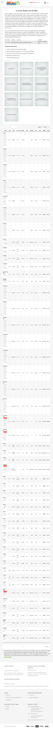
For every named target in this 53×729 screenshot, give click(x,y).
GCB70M (4, 239)
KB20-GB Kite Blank (5, 272)
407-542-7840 (34, 713)
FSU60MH (4, 207)
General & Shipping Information (13, 697)
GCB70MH (5, 247)
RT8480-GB (5, 464)
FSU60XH (4, 223)
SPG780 (4, 511)
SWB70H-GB (5, 598)
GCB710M (4, 255)
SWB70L (4, 605)
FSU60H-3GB (5, 196)
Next (47, 646)
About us (8, 695)
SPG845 (4, 561)
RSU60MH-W (5, 334)
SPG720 (4, 483)
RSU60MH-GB (5, 318)
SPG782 (4, 525)
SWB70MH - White (5, 636)
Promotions (8, 700)
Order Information (33, 697)
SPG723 (4, 504)
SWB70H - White (4, 590)
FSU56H (4, 133)
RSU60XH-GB (5, 350)
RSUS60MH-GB (5, 416)
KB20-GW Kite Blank (5, 279)
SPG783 (4, 532)
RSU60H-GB (5, 285)
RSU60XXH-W (5, 399)
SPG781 (4, 518)
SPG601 (4, 476)
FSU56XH (4, 148)
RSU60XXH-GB (5, 382)
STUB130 (4, 568)
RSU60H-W (5, 301)
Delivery (8, 706)
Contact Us (31, 695)
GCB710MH (5, 263)
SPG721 (4, 490)
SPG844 (4, 553)
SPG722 (4, 497)
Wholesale (35, 2)
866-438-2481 (34, 717)
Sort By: (6, 126)
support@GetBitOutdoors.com (38, 720)
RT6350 (4, 443)
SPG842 (4, 539)
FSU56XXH (5, 164)
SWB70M (4, 612)
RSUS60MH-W (5, 430)
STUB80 (4, 582)
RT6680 (4, 457)
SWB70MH (5, 628)
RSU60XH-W (5, 366)
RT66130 (4, 450)
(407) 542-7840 (7, 657)
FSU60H (4, 180)
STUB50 (4, 575)
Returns (8, 709)
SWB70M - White (5, 620)
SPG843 (4, 546)
